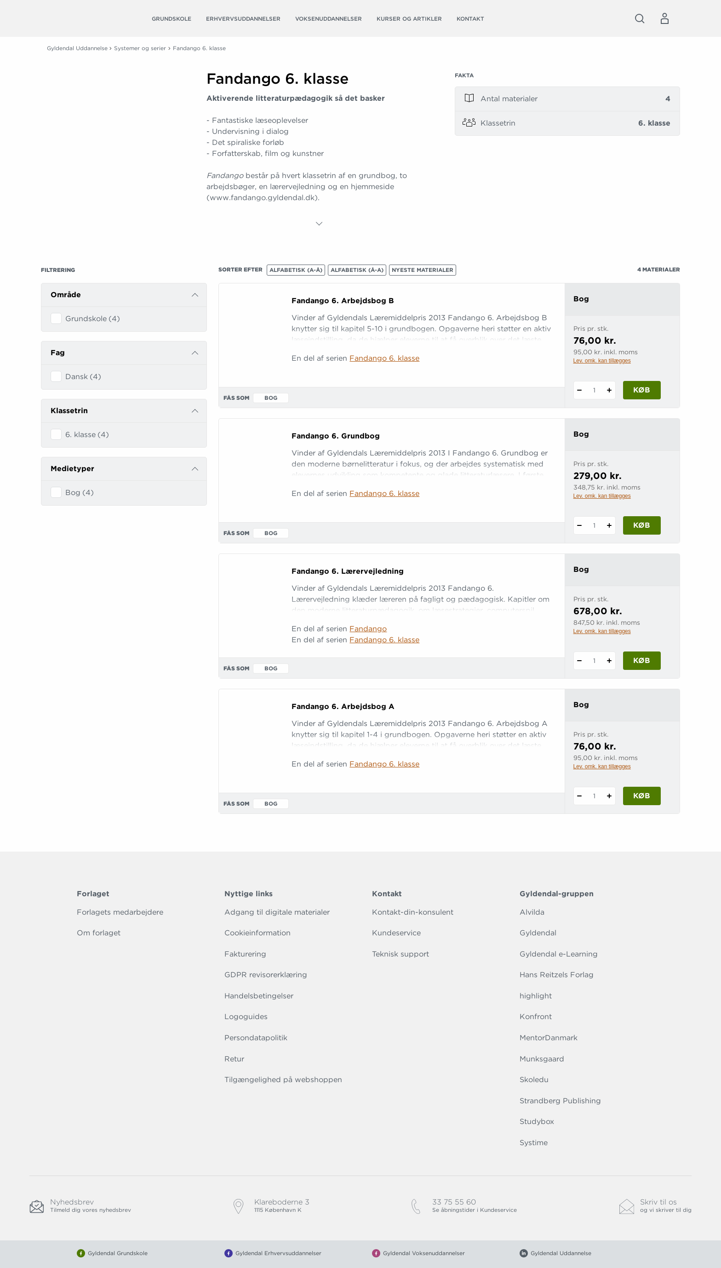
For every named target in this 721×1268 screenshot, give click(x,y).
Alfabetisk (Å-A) (357, 269)
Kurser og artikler (409, 18)
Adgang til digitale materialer (277, 912)
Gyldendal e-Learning (559, 954)
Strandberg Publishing (560, 1100)
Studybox (537, 1121)
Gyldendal (538, 932)
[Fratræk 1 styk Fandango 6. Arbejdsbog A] (579, 796)
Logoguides (246, 1016)
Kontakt (470, 18)
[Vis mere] (319, 223)
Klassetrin (69, 410)
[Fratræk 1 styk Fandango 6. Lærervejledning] (579, 660)
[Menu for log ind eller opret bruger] (664, 18)
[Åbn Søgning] (639, 18)
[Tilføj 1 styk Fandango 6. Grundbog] (609, 525)
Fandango (368, 628)
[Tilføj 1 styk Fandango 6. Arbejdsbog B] (609, 390)
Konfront (536, 1016)
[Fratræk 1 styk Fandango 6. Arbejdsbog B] (579, 390)
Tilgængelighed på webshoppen (283, 1079)
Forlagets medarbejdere (120, 912)
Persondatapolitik (255, 1037)
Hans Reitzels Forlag (557, 974)
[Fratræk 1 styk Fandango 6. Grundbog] (579, 525)
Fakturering (245, 954)
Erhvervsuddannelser (243, 18)
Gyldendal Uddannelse (77, 48)
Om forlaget (98, 932)
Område (66, 294)
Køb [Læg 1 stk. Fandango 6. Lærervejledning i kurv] (641, 660)
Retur (234, 1059)
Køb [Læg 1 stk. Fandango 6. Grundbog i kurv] (641, 525)
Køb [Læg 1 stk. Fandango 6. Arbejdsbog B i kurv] (641, 390)
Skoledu (534, 1079)
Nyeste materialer (422, 269)
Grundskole (171, 18)
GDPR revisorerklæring (265, 974)
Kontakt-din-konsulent (412, 912)
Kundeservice (396, 932)
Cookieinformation (257, 932)
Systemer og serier (140, 48)
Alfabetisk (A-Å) (295, 269)
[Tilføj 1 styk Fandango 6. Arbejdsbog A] (609, 796)
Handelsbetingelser (258, 995)
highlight (536, 995)
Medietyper (72, 468)
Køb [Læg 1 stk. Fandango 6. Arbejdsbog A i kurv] (641, 795)
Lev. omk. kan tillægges (602, 360)
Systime (534, 1142)
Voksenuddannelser (328, 18)
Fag (58, 352)
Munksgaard (542, 1059)
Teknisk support (400, 954)
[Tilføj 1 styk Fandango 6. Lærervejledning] (609, 660)
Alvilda (532, 912)
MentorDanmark (549, 1037)
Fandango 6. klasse (384, 358)
